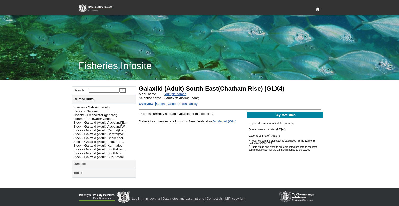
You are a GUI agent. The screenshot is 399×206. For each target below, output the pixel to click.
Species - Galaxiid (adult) (91, 107)
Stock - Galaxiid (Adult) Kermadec (97, 145)
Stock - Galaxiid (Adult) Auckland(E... (100, 123)
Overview (146, 104)
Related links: (84, 99)
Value (171, 104)
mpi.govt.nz (151, 198)
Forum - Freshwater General (93, 119)
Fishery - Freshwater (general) (95, 115)
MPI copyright (235, 198)
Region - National (85, 111)
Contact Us (215, 198)
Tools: (78, 173)
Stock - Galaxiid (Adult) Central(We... (100, 134)
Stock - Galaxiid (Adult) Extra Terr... (98, 142)
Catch (160, 104)
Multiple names (175, 94)
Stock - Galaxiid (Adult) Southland (97, 153)
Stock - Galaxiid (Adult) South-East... (99, 149)
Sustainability (187, 104)
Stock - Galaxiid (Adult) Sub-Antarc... (99, 157)
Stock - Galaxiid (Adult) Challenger (98, 138)
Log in (136, 198)
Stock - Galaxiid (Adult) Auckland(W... (100, 126)
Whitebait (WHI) (224, 121)
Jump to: (80, 164)
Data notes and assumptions (183, 198)
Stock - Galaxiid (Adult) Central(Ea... (99, 130)
